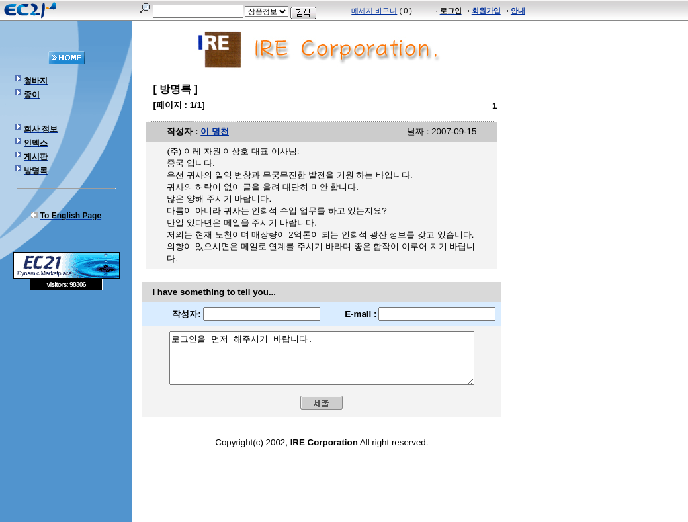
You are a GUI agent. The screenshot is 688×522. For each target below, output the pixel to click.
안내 (518, 11)
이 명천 (214, 131)
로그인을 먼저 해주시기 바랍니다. (321, 363)
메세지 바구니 (374, 11)
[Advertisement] (66, 386)
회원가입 (486, 11)
